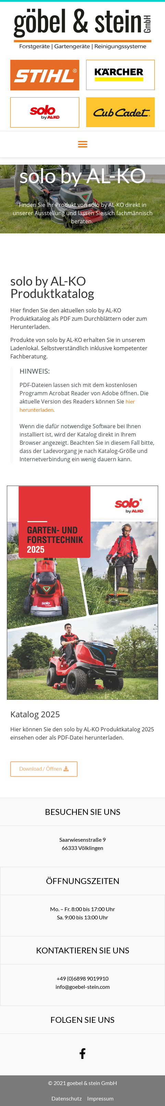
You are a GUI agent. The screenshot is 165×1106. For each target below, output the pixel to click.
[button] (82, 144)
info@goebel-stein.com (83, 986)
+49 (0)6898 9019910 (82, 978)
